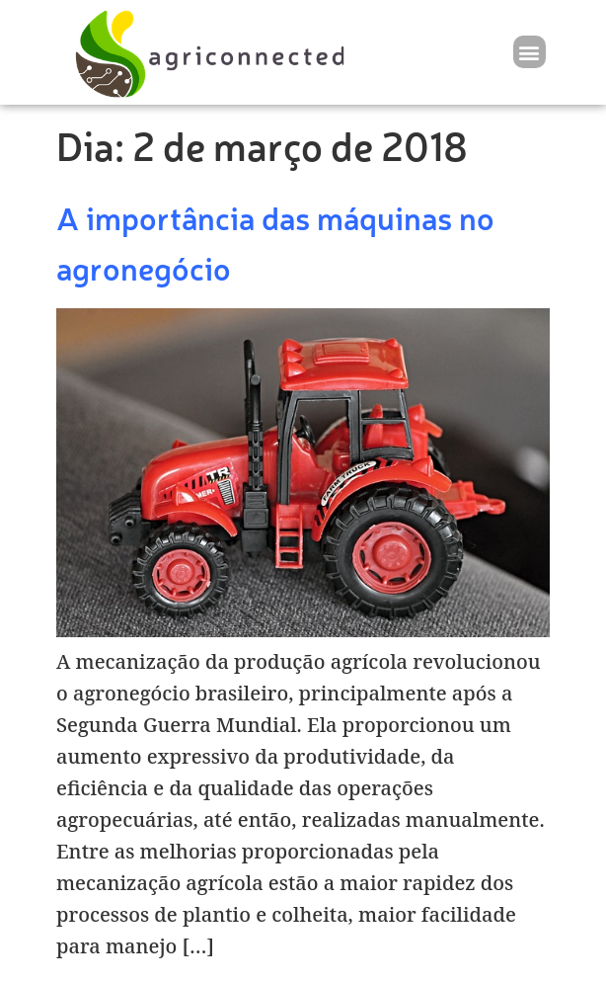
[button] (529, 52)
